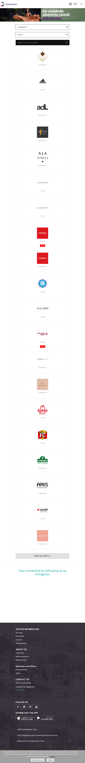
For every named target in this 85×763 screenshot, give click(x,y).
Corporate (20, 653)
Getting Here (21, 643)
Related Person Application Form (30, 741)
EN (75, 4)
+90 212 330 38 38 (23, 683)
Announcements (22, 656)
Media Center (21, 660)
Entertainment (22, 670)
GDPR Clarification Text (27, 729)
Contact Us (20, 690)
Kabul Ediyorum (37, 760)
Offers (18, 673)
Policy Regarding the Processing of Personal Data (37, 735)
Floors (20, 35)
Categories (21, 27)
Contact (19, 640)
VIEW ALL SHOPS (42, 556)
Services (19, 633)
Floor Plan (20, 636)
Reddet (50, 760)
